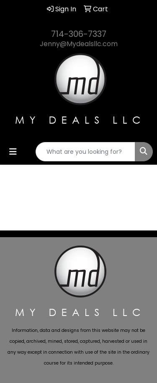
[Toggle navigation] (13, 152)
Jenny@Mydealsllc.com (79, 44)
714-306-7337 (78, 34)
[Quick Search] (85, 151)
